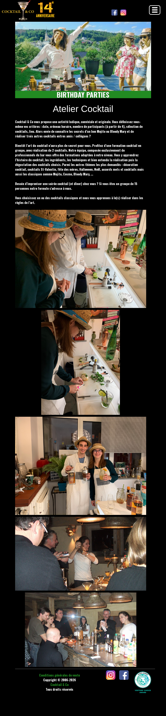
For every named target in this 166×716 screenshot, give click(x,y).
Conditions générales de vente (59, 675)
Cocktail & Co (59, 684)
